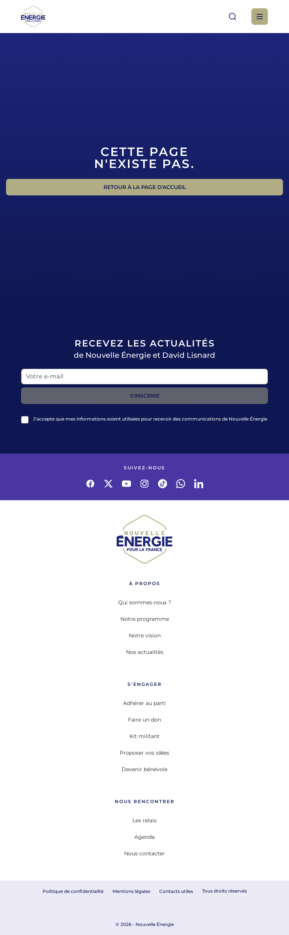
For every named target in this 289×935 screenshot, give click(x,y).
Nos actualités (144, 652)
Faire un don (144, 719)
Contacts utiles (176, 891)
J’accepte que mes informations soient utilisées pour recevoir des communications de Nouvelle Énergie (150, 419)
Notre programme (144, 619)
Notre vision (145, 635)
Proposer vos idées (144, 752)
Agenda (144, 837)
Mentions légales (131, 891)
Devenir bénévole (144, 769)
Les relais (144, 820)
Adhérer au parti (144, 703)
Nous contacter (144, 853)
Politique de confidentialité (73, 891)
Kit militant (144, 736)
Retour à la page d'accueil (144, 187)
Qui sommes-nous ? (144, 602)
